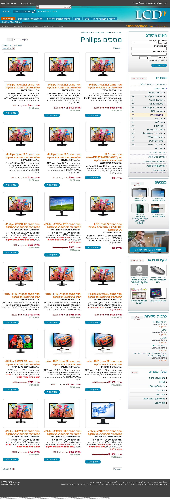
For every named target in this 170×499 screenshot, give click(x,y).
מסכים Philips (147, 115)
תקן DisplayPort (157, 386)
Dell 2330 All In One (158, 301)
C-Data (163, 338)
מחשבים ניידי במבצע (95, 484)
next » (5, 48)
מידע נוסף (93, 115)
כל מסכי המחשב (155, 92)
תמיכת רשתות (95, 482)
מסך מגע (159, 148)
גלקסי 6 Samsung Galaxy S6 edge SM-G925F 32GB (140, 218)
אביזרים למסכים (157, 152)
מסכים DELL (147, 111)
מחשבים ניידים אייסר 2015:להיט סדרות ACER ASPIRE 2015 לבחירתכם (139, 281)
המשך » (162, 326)
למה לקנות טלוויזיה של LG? (139, 302)
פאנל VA (147, 122)
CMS (164, 330)
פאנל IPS (147, 126)
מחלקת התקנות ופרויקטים (30, 19)
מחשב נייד (164, 484)
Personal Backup (68, 484)
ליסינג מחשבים (122, 484)
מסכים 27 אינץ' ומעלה (147, 107)
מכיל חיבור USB (147, 144)
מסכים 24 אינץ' (147, 103)
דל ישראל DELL (158, 345)
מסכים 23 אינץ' (147, 100)
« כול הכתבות (137, 317)
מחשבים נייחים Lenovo (154, 161)
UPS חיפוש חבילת (9, 3)
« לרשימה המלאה (139, 78)
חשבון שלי (17, 26)
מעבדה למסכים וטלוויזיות (58, 19)
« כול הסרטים (136, 260)
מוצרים (108, 33)
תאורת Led (160, 403)
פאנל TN (147, 118)
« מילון (134, 372)
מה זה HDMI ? (159, 322)
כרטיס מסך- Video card (154, 398)
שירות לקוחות (31, 26)
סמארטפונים (159, 170)
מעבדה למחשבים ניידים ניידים (138, 482)
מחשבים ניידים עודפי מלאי (153, 84)
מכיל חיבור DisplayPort (147, 133)
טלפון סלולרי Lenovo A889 (158, 215)
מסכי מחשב (159, 88)
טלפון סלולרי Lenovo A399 (158, 199)
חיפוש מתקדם (28, 3)
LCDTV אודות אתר (11, 22)
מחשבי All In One (157, 157)
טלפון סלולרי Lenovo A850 (140, 199)
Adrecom (15, 484)
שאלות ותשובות (48, 26)
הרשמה (5, 26)
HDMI (162, 382)
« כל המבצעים (137, 183)
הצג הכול (117, 48)
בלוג (87, 19)
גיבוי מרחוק (153, 484)
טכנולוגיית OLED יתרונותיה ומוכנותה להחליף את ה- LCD (149, 354)
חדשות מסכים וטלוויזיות (104, 19)
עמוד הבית (118, 33)
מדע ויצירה (110, 484)
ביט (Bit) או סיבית (157, 378)
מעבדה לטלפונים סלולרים (113, 482)
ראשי (55, 11)
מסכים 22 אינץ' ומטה (147, 96)
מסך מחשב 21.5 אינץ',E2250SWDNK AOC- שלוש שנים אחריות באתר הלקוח (104, 157)
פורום (77, 19)
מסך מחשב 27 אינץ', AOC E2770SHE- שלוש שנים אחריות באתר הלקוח (105, 227)
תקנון (61, 26)
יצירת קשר (142, 484)
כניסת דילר (8, 19)
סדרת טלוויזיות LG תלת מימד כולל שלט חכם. (158, 280)
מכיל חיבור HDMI (147, 129)
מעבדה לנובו (157, 482)
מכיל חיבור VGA (147, 137)
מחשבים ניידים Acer (156, 166)
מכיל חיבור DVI (147, 141)
